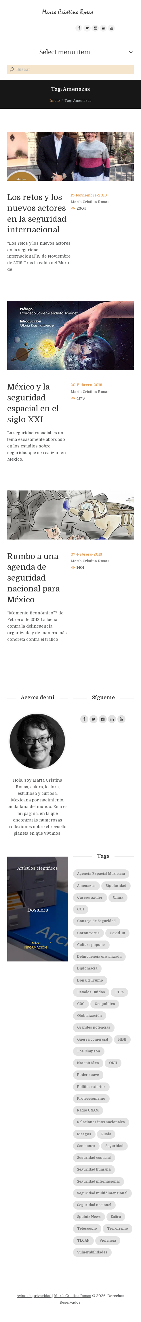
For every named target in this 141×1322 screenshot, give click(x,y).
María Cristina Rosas (89, 202)
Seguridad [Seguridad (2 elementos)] (114, 1146)
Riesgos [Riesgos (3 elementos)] (84, 1134)
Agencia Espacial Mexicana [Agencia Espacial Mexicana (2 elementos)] (101, 874)
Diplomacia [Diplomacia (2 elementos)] (87, 968)
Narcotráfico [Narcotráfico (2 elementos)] (88, 1063)
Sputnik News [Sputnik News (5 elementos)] (89, 1217)
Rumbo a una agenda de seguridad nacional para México (33, 578)
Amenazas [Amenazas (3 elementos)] (86, 886)
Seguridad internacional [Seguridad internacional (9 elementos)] (98, 1181)
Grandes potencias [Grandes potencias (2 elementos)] (93, 1027)
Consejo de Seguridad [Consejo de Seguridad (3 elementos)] (96, 921)
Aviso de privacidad (34, 1296)
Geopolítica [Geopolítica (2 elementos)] (105, 1004)
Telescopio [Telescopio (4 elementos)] (87, 1229)
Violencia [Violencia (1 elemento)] (108, 1241)
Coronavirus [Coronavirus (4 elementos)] (88, 933)
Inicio (54, 101)
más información (35, 945)
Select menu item (64, 52)
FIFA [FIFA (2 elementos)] (119, 992)
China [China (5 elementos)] (118, 897)
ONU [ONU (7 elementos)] (113, 1063)
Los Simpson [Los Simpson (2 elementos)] (88, 1051)
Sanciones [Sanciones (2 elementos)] (86, 1146)
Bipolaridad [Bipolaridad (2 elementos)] (116, 886)
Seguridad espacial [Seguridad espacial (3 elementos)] (94, 1158)
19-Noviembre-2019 (88, 195)
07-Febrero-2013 (86, 554)
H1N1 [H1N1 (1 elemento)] (122, 1039)
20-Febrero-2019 (86, 385)
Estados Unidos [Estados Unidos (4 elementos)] (91, 992)
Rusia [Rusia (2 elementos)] (106, 1134)
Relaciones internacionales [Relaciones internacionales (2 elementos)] (101, 1122)
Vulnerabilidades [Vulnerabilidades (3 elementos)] (92, 1252)
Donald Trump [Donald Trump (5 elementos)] (90, 980)
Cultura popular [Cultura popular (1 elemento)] (91, 945)
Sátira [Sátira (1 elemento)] (116, 1217)
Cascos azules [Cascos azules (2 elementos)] (90, 897)
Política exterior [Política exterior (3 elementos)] (91, 1087)
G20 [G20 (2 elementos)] (81, 1004)
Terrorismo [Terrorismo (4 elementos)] (117, 1229)
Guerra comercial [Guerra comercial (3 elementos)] (92, 1039)
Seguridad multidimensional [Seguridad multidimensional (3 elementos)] (102, 1193)
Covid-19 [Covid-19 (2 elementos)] (117, 933)
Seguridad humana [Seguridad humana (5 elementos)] (93, 1169)
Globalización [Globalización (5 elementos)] (89, 1016)
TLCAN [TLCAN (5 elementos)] (83, 1241)
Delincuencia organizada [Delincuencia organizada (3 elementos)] (99, 957)
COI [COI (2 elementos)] (80, 909)
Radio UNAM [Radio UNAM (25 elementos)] (88, 1110)
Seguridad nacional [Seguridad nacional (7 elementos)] (94, 1205)
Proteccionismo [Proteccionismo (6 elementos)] (91, 1099)
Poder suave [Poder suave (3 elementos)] (88, 1075)
